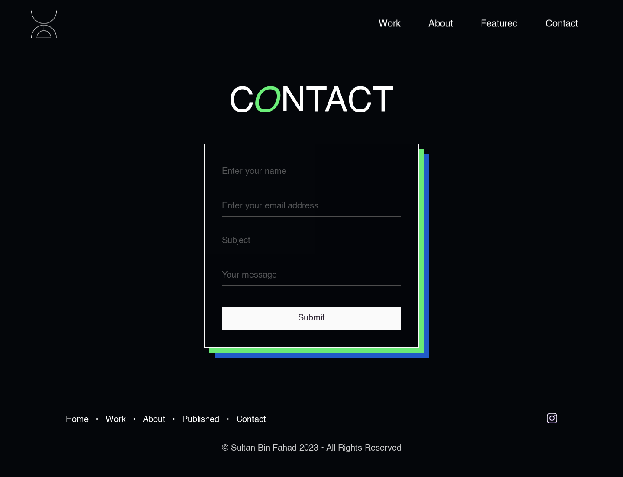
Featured (499, 24)
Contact (562, 24)
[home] (44, 24)
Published (200, 420)
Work (390, 24)
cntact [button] (311, 102)
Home (77, 420)
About (440, 24)
